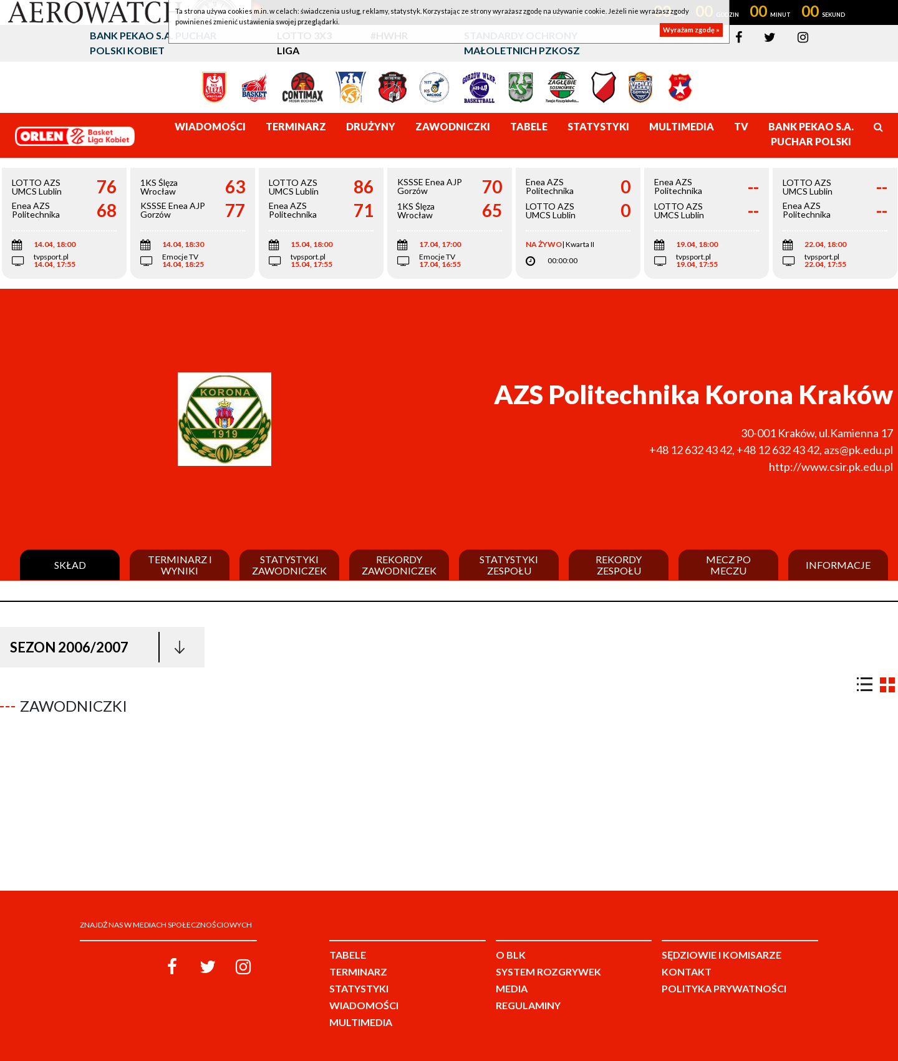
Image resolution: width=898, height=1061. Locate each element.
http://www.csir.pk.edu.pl (831, 466)
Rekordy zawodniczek (399, 565)
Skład (70, 565)
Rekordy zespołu (619, 565)
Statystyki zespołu (509, 565)
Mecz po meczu (728, 565)
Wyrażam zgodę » (691, 30)
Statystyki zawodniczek (289, 565)
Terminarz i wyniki (180, 565)
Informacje (838, 565)
